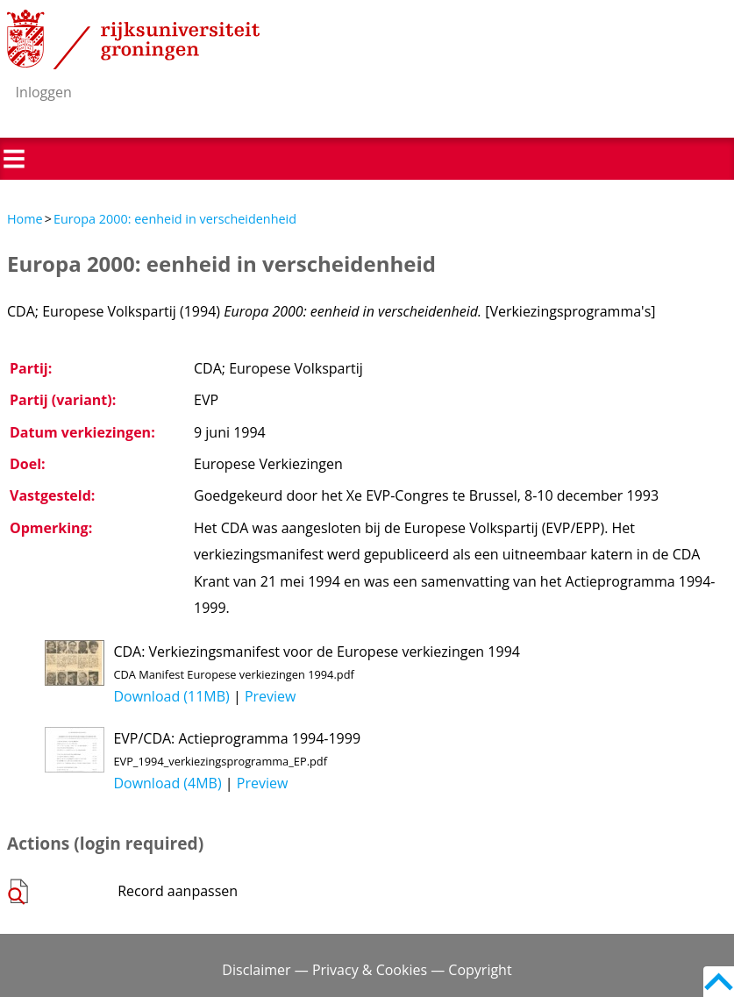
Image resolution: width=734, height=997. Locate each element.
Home (25, 218)
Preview (270, 696)
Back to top (718, 981)
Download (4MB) (167, 783)
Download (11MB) (171, 696)
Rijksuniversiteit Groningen (133, 39)
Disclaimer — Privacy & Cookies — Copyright (366, 969)
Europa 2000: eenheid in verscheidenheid (174, 218)
